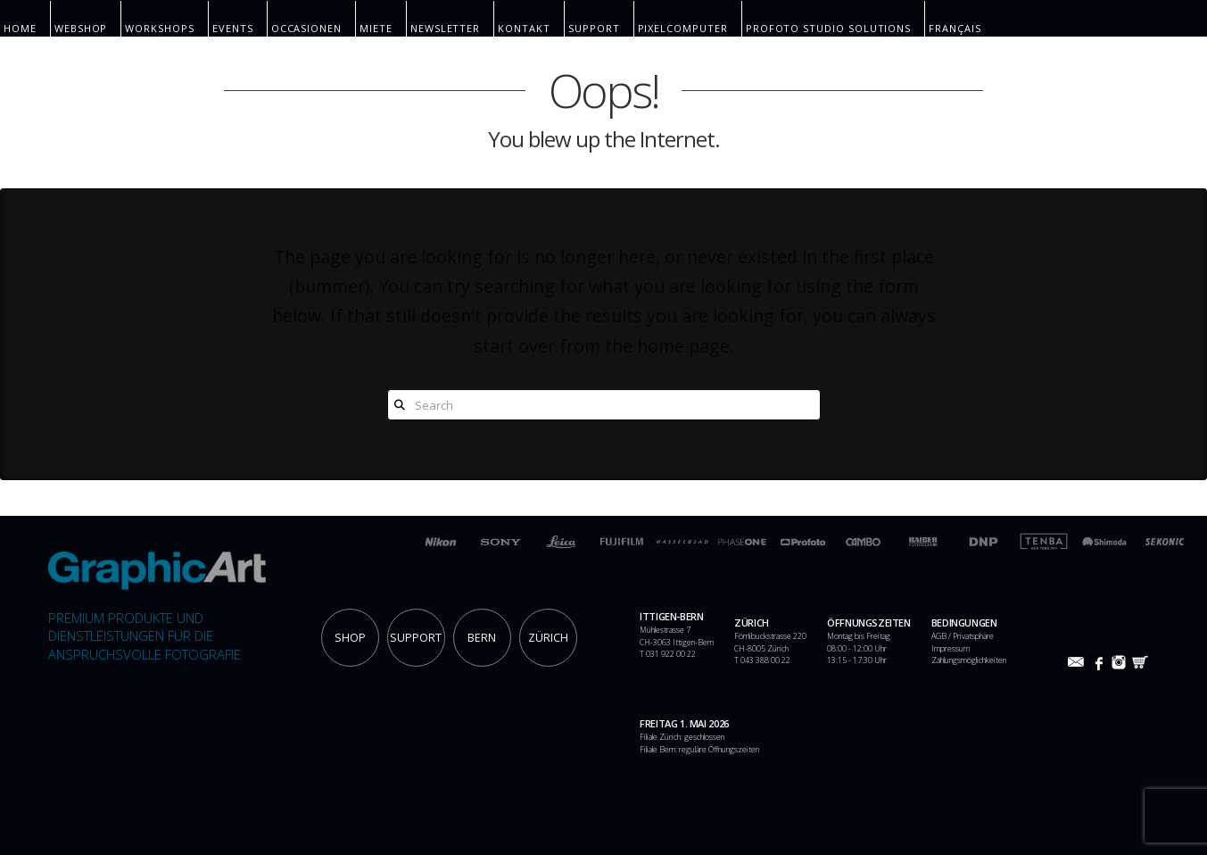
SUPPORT (416, 637)
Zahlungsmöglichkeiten (968, 660)
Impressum (950, 648)
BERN (481, 637)
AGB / (942, 636)
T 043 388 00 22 (762, 660)
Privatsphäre (973, 636)
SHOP (350, 637)
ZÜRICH (548, 637)
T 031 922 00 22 (668, 654)
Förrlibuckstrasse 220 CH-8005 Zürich (770, 642)
